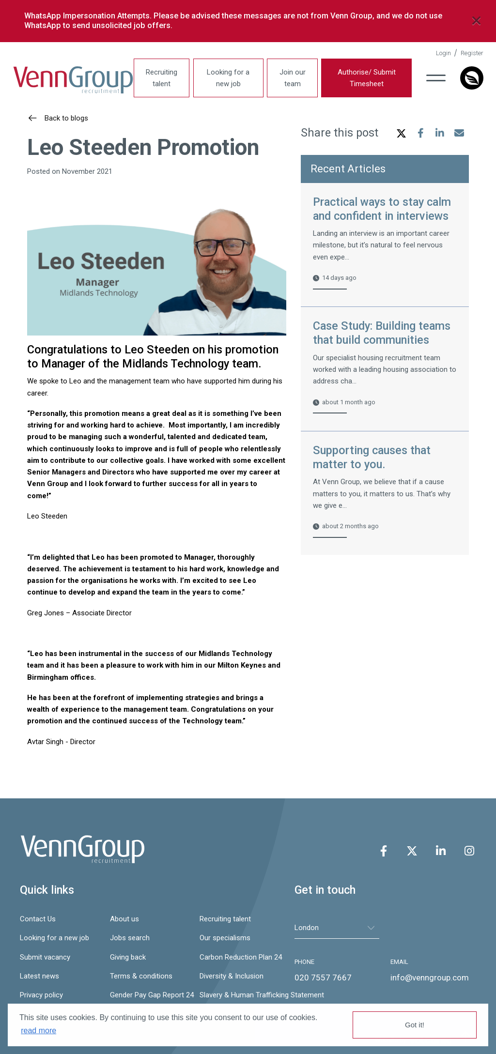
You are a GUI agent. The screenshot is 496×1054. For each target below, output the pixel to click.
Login (443, 53)
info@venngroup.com (429, 977)
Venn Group (73, 80)
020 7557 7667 (323, 977)
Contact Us (38, 919)
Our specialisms (225, 937)
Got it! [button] (414, 1025)
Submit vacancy (45, 957)
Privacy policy (41, 995)
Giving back (128, 957)
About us (124, 919)
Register (472, 53)
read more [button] (38, 1030)
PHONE (304, 961)
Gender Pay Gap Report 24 (150, 995)
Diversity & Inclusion (232, 976)
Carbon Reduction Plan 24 (240, 957)
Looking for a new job (228, 78)
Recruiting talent (161, 78)
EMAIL (399, 961)
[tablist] (336, 928)
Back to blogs (65, 118)
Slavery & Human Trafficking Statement (240, 995)
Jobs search (130, 937)
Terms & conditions (141, 976)
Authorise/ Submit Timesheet (367, 78)
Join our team (292, 78)
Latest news (39, 976)
